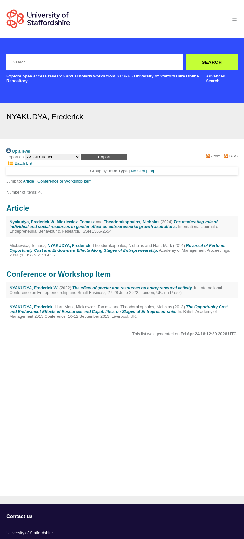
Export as (15, 157)
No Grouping (142, 171)
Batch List (19, 163)
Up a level (18, 151)
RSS (230, 156)
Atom (212, 156)
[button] (104, 157)
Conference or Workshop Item (64, 181)
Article (28, 181)
